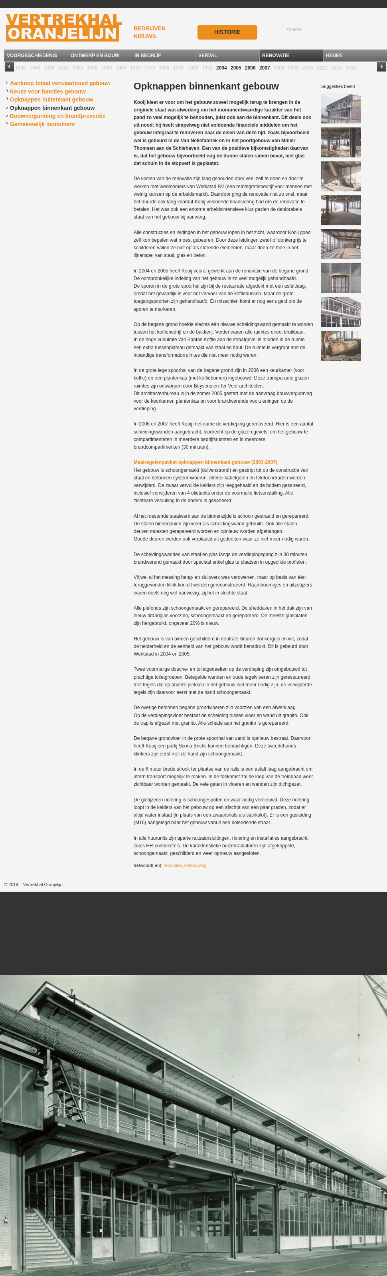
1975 (135, 68)
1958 (92, 68)
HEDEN (334, 55)
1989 (193, 68)
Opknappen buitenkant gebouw (51, 99)
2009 (293, 68)
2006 (250, 68)
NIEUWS (145, 36)
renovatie (173, 865)
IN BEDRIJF (147, 55)
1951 (63, 68)
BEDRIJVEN (150, 28)
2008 (279, 68)
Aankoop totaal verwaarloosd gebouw (60, 83)
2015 (351, 68)
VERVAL (207, 55)
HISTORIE (227, 32)
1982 (178, 68)
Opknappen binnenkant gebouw (52, 108)
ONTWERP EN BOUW (95, 55)
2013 (336, 68)
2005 (236, 68)
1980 (164, 68)
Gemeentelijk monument (42, 124)
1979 (149, 68)
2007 (264, 68)
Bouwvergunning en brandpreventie (58, 116)
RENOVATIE (275, 55)
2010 (307, 68)
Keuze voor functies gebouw (48, 91)
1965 (121, 68)
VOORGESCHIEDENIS (32, 55)
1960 (106, 68)
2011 (322, 68)
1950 (49, 68)
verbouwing (195, 865)
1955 (78, 68)
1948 (20, 68)
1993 (207, 68)
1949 (35, 68)
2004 (221, 68)
